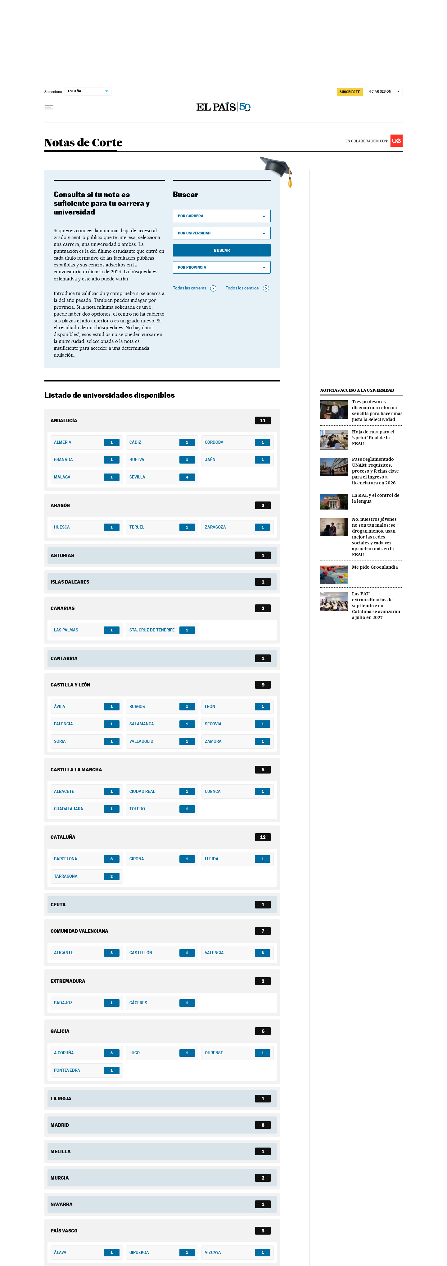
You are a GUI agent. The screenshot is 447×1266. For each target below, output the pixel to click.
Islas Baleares (70, 581)
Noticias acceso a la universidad (357, 390)
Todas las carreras (189, 287)
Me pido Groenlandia (375, 567)
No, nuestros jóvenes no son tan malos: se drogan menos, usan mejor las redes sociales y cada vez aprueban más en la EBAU (374, 536)
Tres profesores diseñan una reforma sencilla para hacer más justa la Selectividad (377, 410)
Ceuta (58, 904)
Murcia (60, 1178)
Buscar (222, 250)
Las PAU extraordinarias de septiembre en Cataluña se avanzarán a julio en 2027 (376, 605)
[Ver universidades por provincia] (222, 267)
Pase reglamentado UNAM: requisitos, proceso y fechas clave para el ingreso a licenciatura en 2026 (375, 471)
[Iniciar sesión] (384, 92)
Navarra (62, 1204)
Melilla (61, 1151)
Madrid (60, 1125)
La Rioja (61, 1098)
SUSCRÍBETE (350, 92)
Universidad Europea (396, 140)
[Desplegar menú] (49, 107)
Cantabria (64, 658)
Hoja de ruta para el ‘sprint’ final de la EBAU (373, 437)
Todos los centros (242, 287)
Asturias (62, 555)
